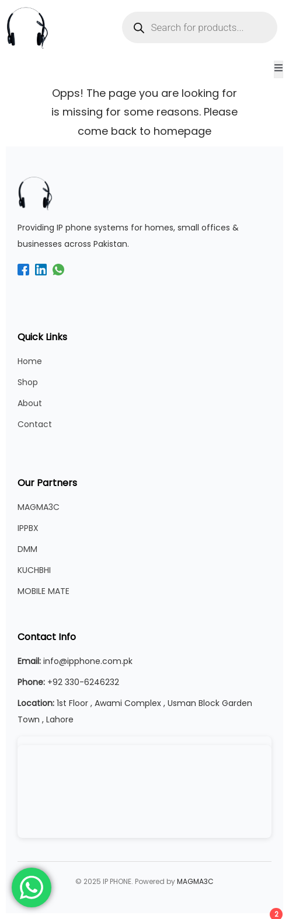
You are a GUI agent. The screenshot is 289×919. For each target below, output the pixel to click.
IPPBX (28, 528)
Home (30, 361)
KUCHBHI (34, 570)
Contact (35, 424)
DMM (27, 549)
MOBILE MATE (43, 591)
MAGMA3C (39, 507)
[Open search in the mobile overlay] (200, 27)
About (30, 403)
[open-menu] (278, 69)
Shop (28, 382)
